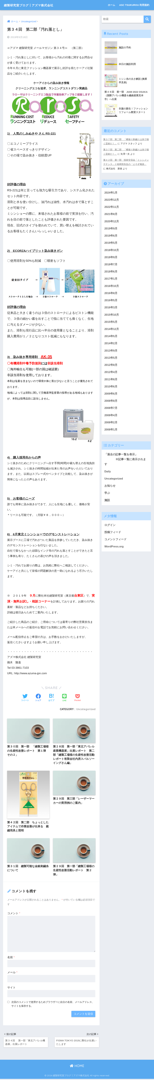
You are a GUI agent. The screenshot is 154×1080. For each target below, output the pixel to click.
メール (12, 973)
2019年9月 (111, 228)
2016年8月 (111, 293)
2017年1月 (111, 279)
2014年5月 (111, 337)
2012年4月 (111, 373)
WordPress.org (114, 549)
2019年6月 (111, 235)
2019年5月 (111, 243)
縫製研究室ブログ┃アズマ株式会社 (35, 5)
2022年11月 (111, 206)
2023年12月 (111, 199)
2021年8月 (111, 213)
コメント (13, 914)
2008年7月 (111, 409)
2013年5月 (111, 359)
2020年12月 (111, 221)
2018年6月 (111, 272)
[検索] (147, 19)
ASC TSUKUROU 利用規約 (134, 5)
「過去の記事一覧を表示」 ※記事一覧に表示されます (125, 461)
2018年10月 (111, 250)
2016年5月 (111, 301)
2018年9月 (111, 257)
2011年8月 (111, 380)
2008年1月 (111, 431)
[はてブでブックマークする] (51, 698)
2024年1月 (111, 192)
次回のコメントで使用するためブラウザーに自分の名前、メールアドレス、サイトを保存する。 (52, 1004)
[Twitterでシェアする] (25, 698)
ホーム (111, 5)
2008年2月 (111, 424)
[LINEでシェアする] (64, 698)
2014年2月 (111, 344)
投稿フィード (112, 535)
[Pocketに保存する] (77, 698)
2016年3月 (111, 308)
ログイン (109, 527)
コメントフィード (115, 542)
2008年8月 (111, 402)
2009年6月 (111, 395)
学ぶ (107, 495)
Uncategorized (85, 709)
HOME (77, 1067)
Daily (107, 473)
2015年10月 (111, 315)
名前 (11, 958)
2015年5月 (111, 322)
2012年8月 (111, 366)
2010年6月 (111, 388)
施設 (107, 503)
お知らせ (109, 488)
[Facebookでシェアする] (38, 698)
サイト (11, 988)
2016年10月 (111, 286)
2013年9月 (111, 352)
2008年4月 (111, 417)
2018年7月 (111, 264)
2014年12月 (111, 330)
